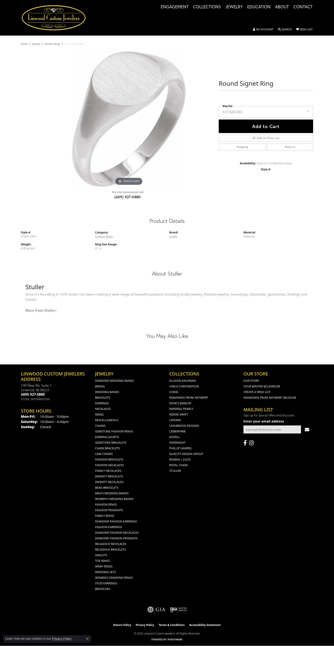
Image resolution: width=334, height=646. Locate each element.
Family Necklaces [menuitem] (108, 471)
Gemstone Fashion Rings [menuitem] (114, 431)
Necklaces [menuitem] (103, 409)
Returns (290, 147)
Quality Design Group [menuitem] (186, 454)
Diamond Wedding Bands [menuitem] (114, 381)
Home (24, 43)
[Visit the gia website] (156, 609)
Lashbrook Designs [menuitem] (184, 426)
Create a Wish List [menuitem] (257, 392)
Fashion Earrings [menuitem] (108, 527)
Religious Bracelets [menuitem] (110, 549)
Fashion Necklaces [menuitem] (109, 465)
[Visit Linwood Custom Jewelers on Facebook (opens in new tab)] (245, 443)
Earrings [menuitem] (102, 403)
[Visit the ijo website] (178, 609)
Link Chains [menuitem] (104, 454)
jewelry (36, 43)
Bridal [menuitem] (100, 386)
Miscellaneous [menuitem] (106, 420)
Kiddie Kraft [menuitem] (178, 414)
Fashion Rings (52, 43)
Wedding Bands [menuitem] (107, 392)
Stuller (173, 236)
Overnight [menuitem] (177, 442)
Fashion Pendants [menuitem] (109, 510)
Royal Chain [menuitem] (178, 465)
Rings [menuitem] (99, 414)
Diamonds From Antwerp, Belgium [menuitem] (269, 397)
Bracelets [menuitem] (102, 397)
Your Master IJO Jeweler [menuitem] (261, 386)
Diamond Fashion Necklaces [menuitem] (117, 533)
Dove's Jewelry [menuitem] (180, 403)
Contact (303, 7)
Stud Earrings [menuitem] (106, 583)
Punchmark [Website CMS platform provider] (175, 639)
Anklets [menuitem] (101, 555)
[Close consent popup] (87, 638)
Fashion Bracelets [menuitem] (109, 459)
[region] (128, 119)
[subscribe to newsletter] (307, 429)
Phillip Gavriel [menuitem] (180, 448)
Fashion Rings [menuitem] (106, 504)
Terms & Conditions (172, 625)
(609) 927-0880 (127, 196)
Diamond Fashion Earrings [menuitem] (116, 521)
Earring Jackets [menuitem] (107, 437)
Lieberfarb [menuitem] (177, 431)
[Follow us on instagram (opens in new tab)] (251, 443)
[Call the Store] (33, 394)
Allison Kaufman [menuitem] (182, 381)
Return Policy (122, 625)
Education (259, 7)
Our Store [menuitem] (251, 381)
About (282, 7)
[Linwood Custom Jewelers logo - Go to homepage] (56, 18)
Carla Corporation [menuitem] (184, 386)
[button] (263, 29)
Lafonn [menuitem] (175, 420)
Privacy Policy (145, 625)
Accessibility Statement (204, 625)
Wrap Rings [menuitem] (103, 566)
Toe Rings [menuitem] (102, 561)
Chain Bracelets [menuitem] (107, 448)
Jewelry (234, 7)
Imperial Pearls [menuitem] (181, 409)
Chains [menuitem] (100, 426)
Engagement (175, 7)
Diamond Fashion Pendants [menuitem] (116, 538)
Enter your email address (263, 421)
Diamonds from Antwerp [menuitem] (188, 397)
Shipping (242, 147)
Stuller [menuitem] (175, 471)
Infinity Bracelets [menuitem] (109, 476)
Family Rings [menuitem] (104, 516)
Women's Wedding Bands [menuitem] (114, 499)
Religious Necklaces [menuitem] (110, 544)
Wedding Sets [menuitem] (105, 572)
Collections (207, 7)
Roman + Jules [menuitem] (180, 459)
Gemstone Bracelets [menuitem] (110, 442)
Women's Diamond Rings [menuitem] (114, 578)
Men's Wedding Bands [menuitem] (112, 493)
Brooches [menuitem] (102, 589)
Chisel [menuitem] (174, 392)
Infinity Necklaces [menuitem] (109, 482)
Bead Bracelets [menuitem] (106, 488)
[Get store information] (35, 399)
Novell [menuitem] (174, 437)
